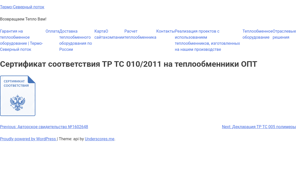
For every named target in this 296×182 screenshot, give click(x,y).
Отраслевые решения (284, 34)
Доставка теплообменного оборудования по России (75, 40)
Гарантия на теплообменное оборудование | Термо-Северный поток (21, 40)
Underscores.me (99, 138)
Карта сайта (100, 34)
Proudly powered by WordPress (28, 138)
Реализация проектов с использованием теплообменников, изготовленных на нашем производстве (207, 40)
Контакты (165, 31)
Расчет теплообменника (140, 34)
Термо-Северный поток (22, 7)
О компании (114, 34)
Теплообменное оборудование (257, 34)
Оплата (52, 31)
